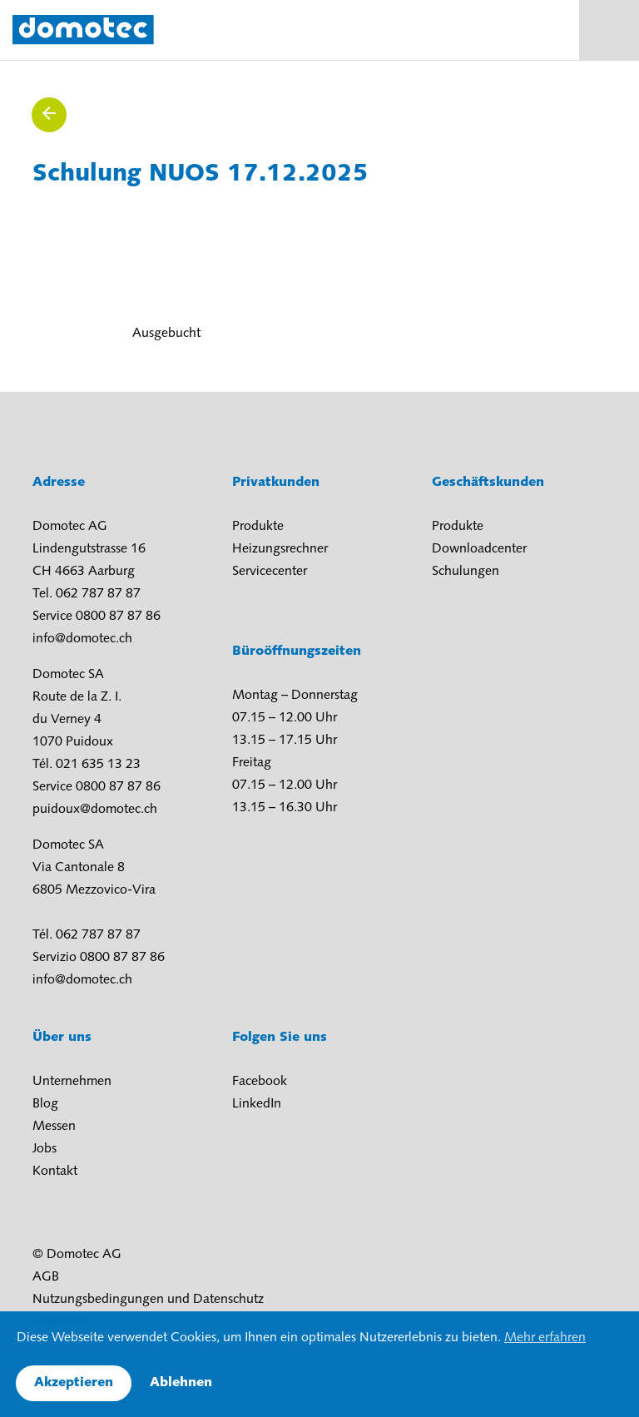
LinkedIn (256, 1104)
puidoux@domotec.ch (94, 809)
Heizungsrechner (280, 549)
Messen (54, 1126)
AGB (45, 1277)
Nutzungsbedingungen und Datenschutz (148, 1299)
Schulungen (465, 571)
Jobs (44, 1149)
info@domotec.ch (82, 639)
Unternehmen (71, 1081)
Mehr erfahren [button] (545, 1338)
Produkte (258, 526)
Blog (45, 1104)
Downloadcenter (479, 549)
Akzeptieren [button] (73, 1383)
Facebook (259, 1081)
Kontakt (54, 1171)
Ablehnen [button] (181, 1383)
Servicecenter (269, 571)
